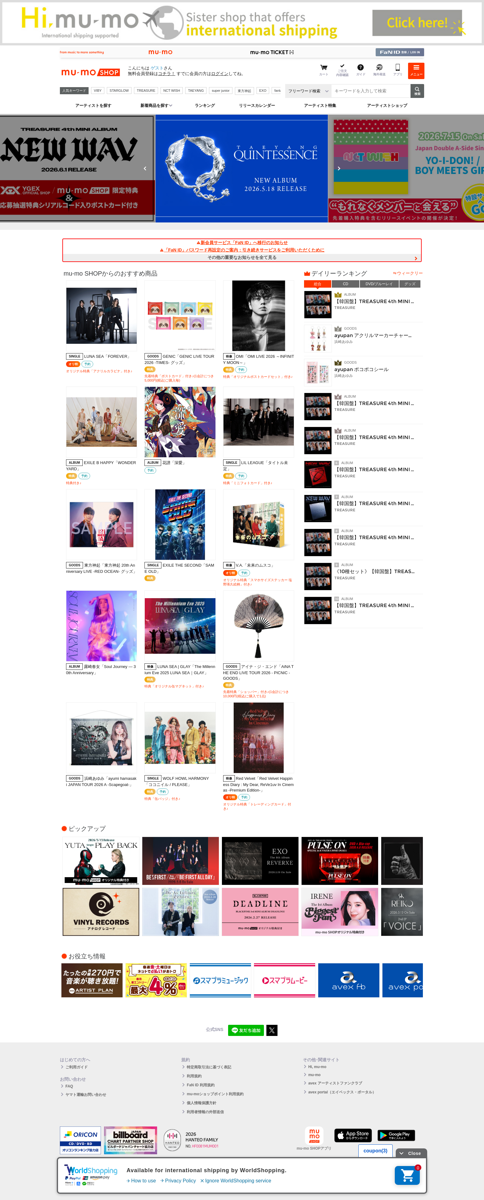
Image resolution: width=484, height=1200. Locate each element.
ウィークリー (410, 273)
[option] (209, 168)
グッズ (409, 284)
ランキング (205, 105)
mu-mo (314, 1075)
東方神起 (244, 91)
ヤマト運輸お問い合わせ (85, 1094)
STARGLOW (119, 90)
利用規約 (194, 1076)
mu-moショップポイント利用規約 (215, 1094)
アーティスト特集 (320, 105)
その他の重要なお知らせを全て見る (242, 257)
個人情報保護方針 (201, 1103)
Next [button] (339, 168)
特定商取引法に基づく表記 (209, 1067)
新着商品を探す (154, 105)
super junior (220, 90)
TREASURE (146, 90)
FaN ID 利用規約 (200, 1085)
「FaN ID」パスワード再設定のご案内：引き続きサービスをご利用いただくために (242, 249)
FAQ (69, 1086)
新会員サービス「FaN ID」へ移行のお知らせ (242, 242)
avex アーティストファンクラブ (335, 1083)
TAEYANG (196, 90)
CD (345, 284)
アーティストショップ (387, 105)
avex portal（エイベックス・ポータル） (342, 1092)
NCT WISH (171, 90)
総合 (317, 284)
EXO (262, 90)
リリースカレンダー (257, 105)
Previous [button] (145, 168)
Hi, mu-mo (317, 1067)
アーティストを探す (93, 105)
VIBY (98, 90)
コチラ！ (166, 73)
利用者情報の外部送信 (205, 1112)
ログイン (219, 73)
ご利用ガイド (76, 1067)
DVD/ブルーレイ (379, 284)
